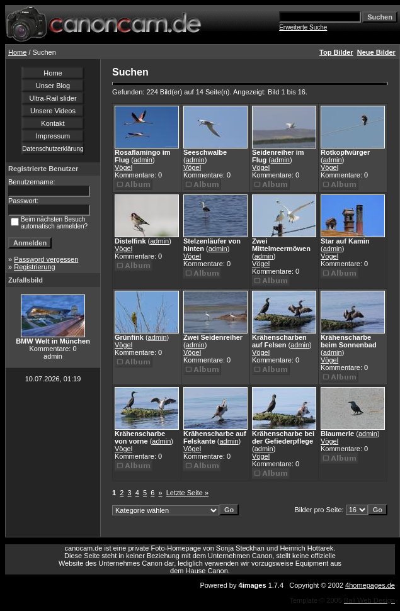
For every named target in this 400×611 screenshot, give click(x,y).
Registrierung (34, 267)
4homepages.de (370, 585)
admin (143, 160)
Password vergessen (46, 259)
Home (17, 52)
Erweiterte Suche (303, 27)
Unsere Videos (53, 111)
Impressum (53, 136)
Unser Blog (53, 85)
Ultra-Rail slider (52, 98)
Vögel (123, 167)
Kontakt (52, 123)
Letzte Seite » (187, 492)
